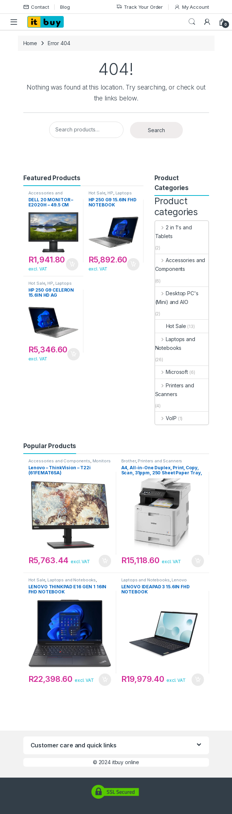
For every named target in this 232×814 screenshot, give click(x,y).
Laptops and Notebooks (110, 195)
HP (110, 192)
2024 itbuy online (119, 762)
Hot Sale (97, 192)
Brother (128, 460)
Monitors (102, 460)
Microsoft (171, 372)
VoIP (166, 418)
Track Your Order (139, 7)
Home (30, 43)
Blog (65, 7)
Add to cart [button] (72, 264)
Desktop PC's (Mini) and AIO (176, 297)
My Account (191, 7)
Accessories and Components (45, 195)
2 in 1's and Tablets (173, 231)
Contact (36, 7)
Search (192, 22)
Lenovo (179, 579)
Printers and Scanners (174, 389)
